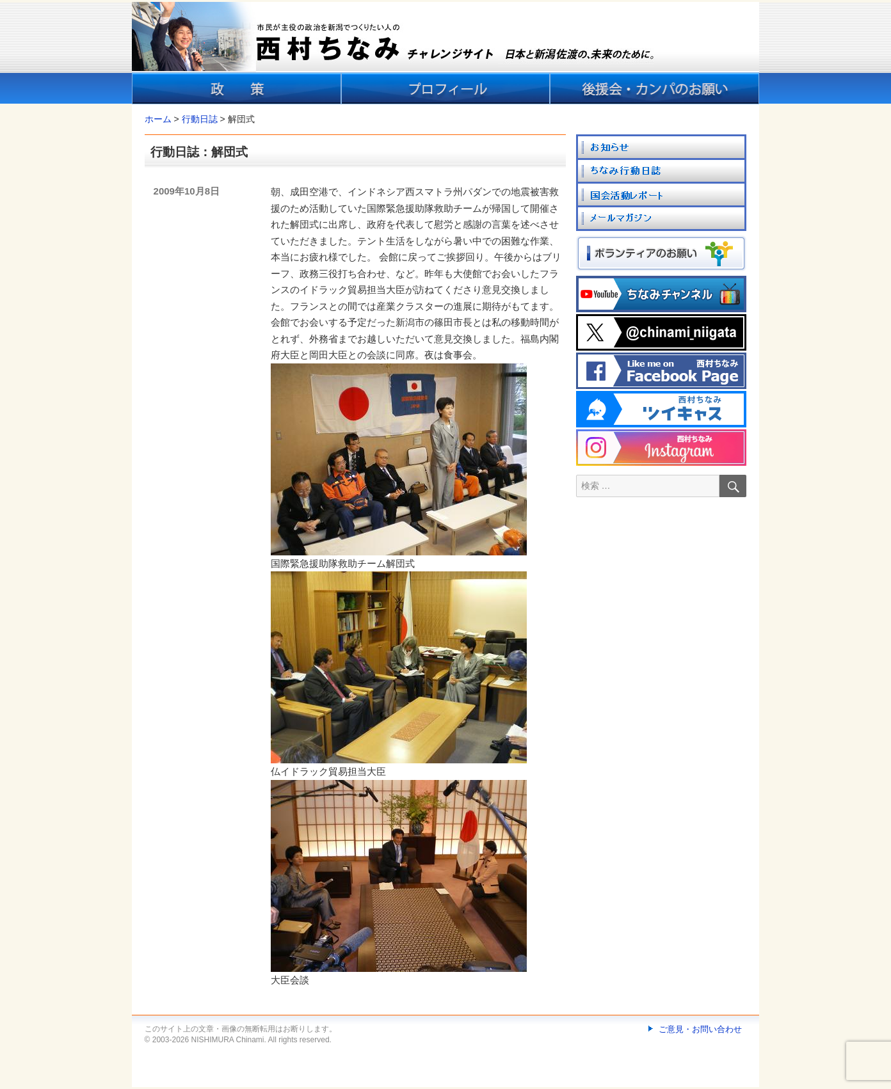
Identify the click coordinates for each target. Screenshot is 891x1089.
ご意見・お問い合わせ (700, 1029)
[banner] (445, 53)
